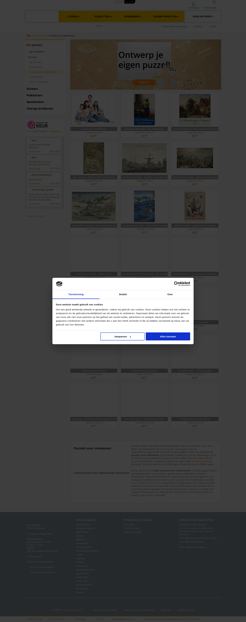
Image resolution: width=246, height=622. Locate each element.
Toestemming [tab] (76, 294)
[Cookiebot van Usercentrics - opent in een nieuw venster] (176, 284)
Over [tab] (170, 294)
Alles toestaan (168, 336)
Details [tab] (123, 294)
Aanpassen (123, 336)
